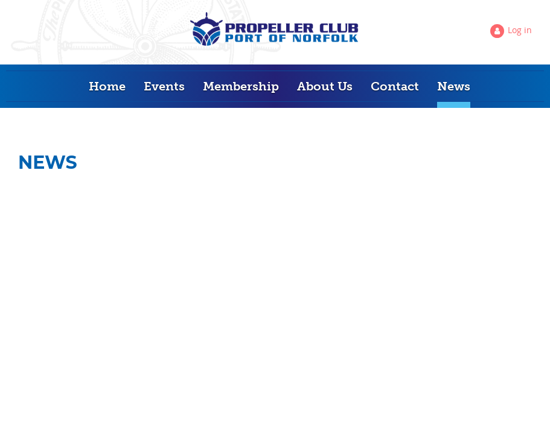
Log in (520, 30)
